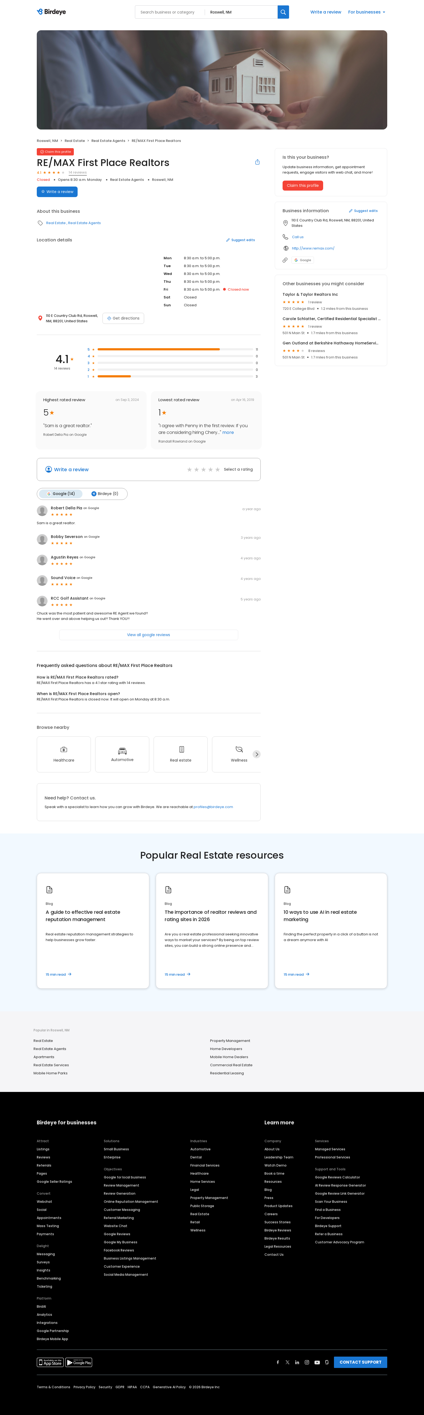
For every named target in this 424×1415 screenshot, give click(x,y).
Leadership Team (278, 1156)
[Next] (257, 754)
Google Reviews (117, 1233)
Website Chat (115, 1225)
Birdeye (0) (103, 493)
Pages (42, 1173)
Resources (273, 1181)
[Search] (283, 12)
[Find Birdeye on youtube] (317, 1361)
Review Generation (119, 1193)
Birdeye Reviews (277, 1229)
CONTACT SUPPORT (361, 1361)
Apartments (44, 1056)
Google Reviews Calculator (337, 1176)
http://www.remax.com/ (313, 248)
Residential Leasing (227, 1072)
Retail (195, 1221)
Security (105, 1386)
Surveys (43, 1261)
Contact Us (274, 1254)
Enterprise (112, 1156)
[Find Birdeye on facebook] (278, 1361)
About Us (272, 1148)
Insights (43, 1269)
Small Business (116, 1148)
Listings (43, 1148)
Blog (268, 1189)
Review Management (121, 1185)
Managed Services (330, 1148)
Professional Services (332, 1156)
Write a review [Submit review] (57, 191)
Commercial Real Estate (231, 1064)
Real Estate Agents (108, 140)
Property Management (230, 1040)
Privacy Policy (84, 1386)
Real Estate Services (51, 1064)
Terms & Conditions (53, 1386)
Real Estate (75, 140)
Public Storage (202, 1205)
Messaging (46, 1253)
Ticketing (44, 1286)
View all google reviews (148, 634)
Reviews (43, 1156)
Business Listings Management (130, 1257)
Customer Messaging (122, 1209)
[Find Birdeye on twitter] (288, 1361)
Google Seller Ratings (54, 1181)
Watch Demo (275, 1164)
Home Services (202, 1181)
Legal (194, 1189)
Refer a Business (329, 1233)
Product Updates (278, 1205)
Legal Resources (277, 1246)
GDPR (119, 1386)
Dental (196, 1156)
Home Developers (226, 1048)
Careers (271, 1213)
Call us (298, 237)
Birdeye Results (277, 1237)
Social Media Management (126, 1274)
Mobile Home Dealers (229, 1056)
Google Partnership (53, 1330)
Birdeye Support (328, 1225)
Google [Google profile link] (302, 260)
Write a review (325, 12)
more (227, 432)
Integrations (47, 1322)
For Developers (327, 1217)
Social (42, 1209)
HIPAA (132, 1386)
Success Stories (277, 1221)
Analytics (44, 1314)
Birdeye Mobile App (52, 1338)
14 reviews (78, 172)
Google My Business (120, 1241)
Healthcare (199, 1173)
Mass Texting (48, 1225)
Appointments (49, 1217)
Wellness (198, 1229)
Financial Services (205, 1164)
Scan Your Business (331, 1201)
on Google (91, 508)
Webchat (44, 1201)
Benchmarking (49, 1278)
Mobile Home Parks (51, 1072)
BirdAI (41, 1306)
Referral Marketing (119, 1217)
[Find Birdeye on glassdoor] (327, 1361)
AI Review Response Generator (340, 1185)
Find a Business (328, 1209)
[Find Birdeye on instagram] (307, 1361)
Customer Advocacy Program (339, 1241)
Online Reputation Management (131, 1201)
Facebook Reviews (119, 1249)
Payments (45, 1233)
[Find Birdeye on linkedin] (297, 1361)
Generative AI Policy (169, 1386)
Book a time (274, 1173)
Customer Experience (122, 1266)
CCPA (145, 1386)
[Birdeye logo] (52, 12)
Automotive (200, 1148)
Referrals (44, 1164)
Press (268, 1197)
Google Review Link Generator (340, 1193)
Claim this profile (303, 185)
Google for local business (125, 1176)
